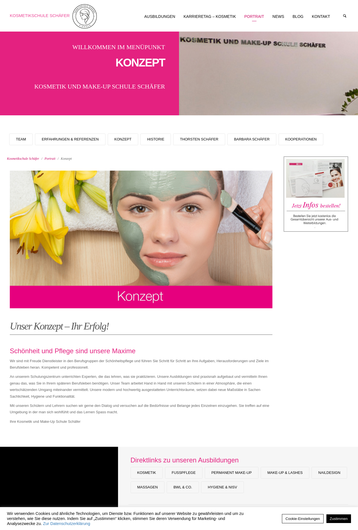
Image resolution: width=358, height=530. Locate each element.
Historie (155, 139)
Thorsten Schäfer (199, 139)
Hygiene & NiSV (222, 487)
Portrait (49, 159)
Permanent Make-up (231, 473)
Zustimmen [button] (339, 519)
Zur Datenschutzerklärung (66, 523)
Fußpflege (184, 473)
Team (21, 139)
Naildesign (329, 473)
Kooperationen (301, 139)
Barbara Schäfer (252, 139)
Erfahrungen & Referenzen (70, 139)
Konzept (122, 139)
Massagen (147, 487)
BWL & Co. (182, 487)
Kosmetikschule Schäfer (40, 15)
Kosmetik (146, 473)
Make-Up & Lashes (285, 473)
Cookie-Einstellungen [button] (303, 519)
